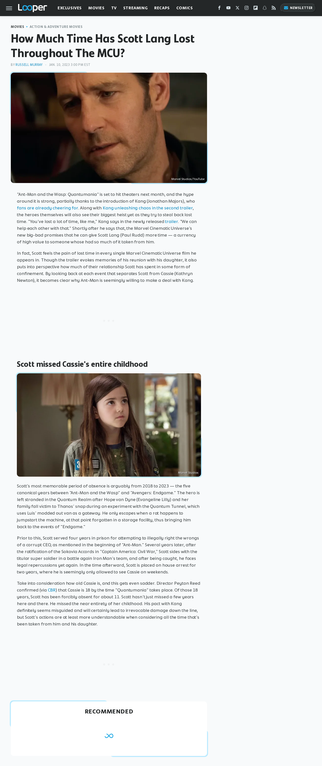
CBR (52, 590)
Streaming (135, 8)
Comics (184, 8)
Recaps (162, 8)
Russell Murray (29, 65)
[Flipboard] (255, 9)
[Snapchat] (264, 9)
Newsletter (298, 8)
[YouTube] (228, 9)
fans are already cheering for (47, 208)
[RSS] (273, 9)
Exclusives (70, 8)
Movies (96, 8)
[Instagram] (246, 9)
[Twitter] (237, 9)
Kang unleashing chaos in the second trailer (148, 208)
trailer (171, 221)
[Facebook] (219, 9)
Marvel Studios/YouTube (188, 179)
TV (114, 8)
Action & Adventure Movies (56, 26)
